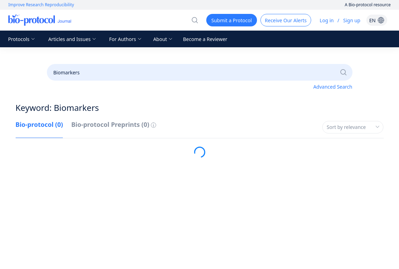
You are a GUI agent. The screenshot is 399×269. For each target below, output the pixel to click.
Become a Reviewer (205, 39)
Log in (327, 20)
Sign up (351, 20)
